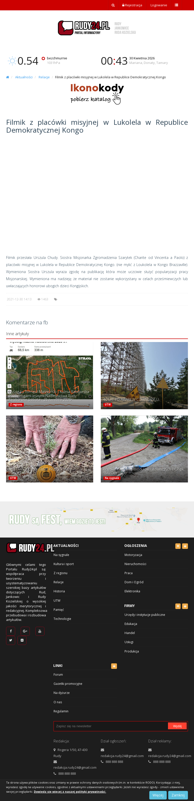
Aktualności (24, 77)
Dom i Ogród (134, 582)
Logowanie (158, 5)
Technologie (62, 619)
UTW (108, 404)
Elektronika (132, 591)
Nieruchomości (135, 564)
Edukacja (131, 624)
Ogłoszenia (135, 545)
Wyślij (177, 726)
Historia (59, 591)
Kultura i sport (64, 564)
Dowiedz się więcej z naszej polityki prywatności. (70, 791)
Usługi (129, 642)
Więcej (158, 795)
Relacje (44, 77)
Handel (130, 633)
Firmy (129, 605)
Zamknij (178, 795)
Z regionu (16, 404)
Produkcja (132, 651)
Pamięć (59, 610)
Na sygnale (112, 478)
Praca (129, 573)
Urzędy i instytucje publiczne (145, 615)
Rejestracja (132, 5)
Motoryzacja (133, 555)
